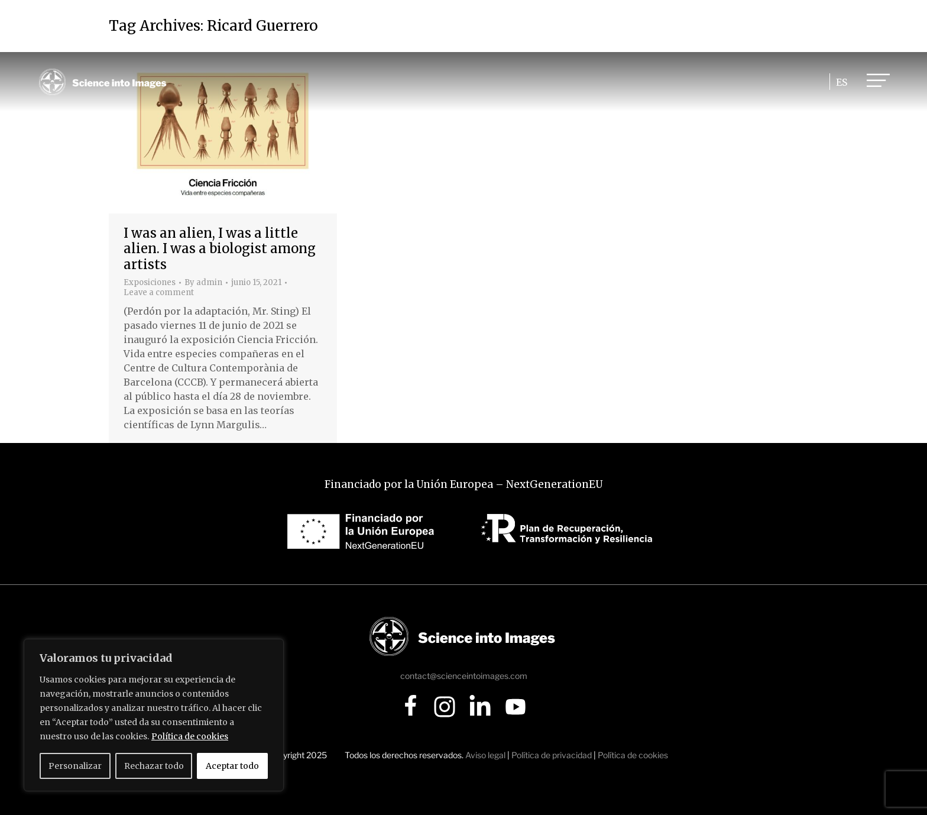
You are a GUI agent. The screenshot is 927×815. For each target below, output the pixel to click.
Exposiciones (150, 282)
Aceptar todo (232, 766)
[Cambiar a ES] (839, 81)
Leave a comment (159, 292)
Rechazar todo (154, 766)
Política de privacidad (551, 755)
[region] (154, 715)
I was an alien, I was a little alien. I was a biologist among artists (220, 249)
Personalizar (75, 766)
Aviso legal (485, 755)
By (203, 282)
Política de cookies (189, 736)
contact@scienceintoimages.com (463, 676)
